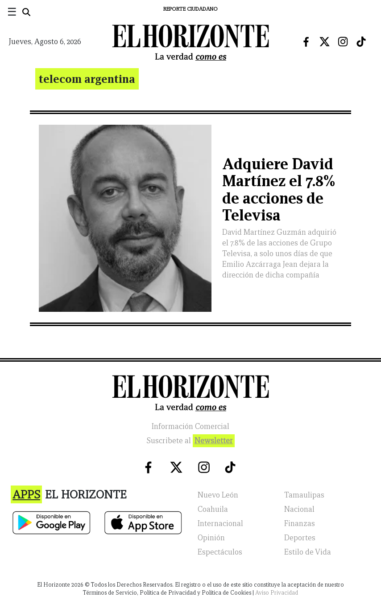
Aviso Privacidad (276, 592)
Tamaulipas (304, 495)
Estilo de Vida (307, 552)
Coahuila (213, 509)
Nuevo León (218, 495)
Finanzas (299, 523)
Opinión (211, 538)
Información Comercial (190, 426)
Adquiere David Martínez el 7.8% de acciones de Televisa (278, 189)
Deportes (299, 538)
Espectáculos (220, 552)
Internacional (220, 523)
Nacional (299, 509)
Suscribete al (190, 440)
